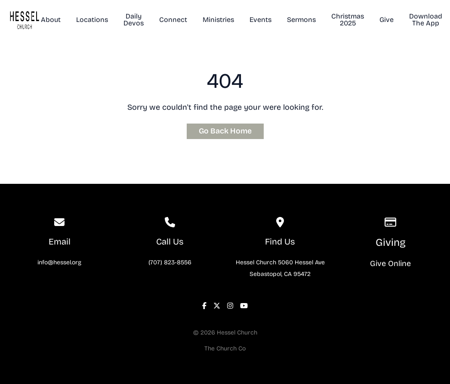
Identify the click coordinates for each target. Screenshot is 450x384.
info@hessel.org (59, 262)
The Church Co (225, 348)
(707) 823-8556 (169, 262)
